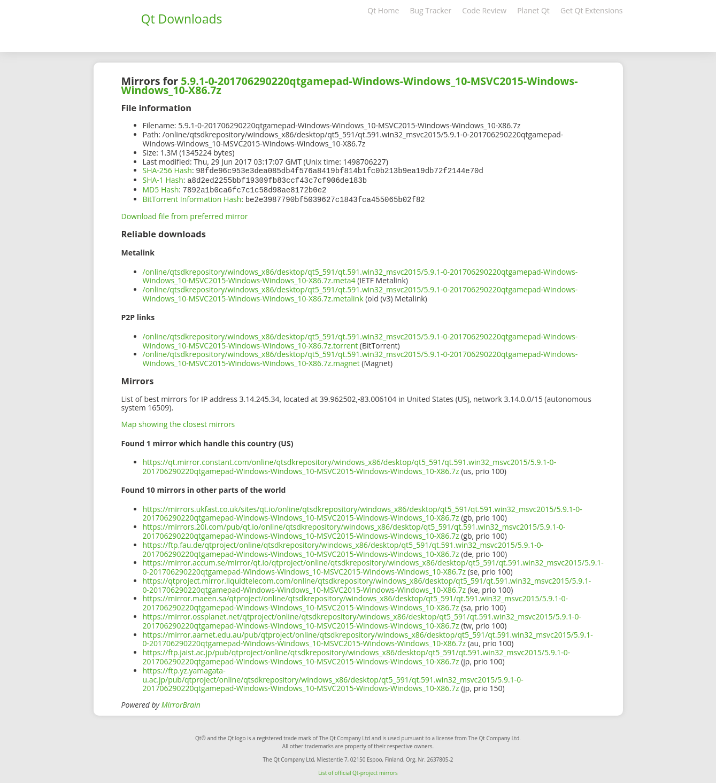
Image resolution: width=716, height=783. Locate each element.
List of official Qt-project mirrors (358, 770)
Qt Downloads (181, 18)
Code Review (484, 10)
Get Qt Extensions (591, 10)
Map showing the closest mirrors (178, 422)
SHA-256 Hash (167, 170)
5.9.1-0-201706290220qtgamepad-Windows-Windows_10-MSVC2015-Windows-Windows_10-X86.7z (349, 85)
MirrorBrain (181, 702)
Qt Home (383, 10)
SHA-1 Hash (163, 179)
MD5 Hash (161, 188)
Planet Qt (533, 10)
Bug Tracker (430, 10)
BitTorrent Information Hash (192, 197)
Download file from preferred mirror (184, 214)
